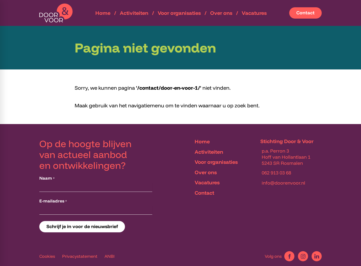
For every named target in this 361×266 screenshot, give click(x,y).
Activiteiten (209, 152)
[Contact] (305, 13)
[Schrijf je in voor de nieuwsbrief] (82, 226)
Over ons (206, 172)
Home (202, 141)
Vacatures (207, 182)
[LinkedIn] (317, 256)
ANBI (109, 256)
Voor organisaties (216, 162)
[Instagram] (303, 256)
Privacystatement (79, 256)
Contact (204, 192)
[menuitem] (102, 13)
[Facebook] (289, 256)
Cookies (47, 256)
